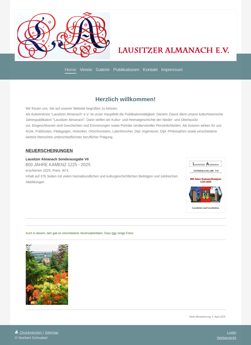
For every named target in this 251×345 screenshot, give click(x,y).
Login (231, 332)
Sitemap (51, 332)
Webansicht (226, 338)
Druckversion (29, 332)
